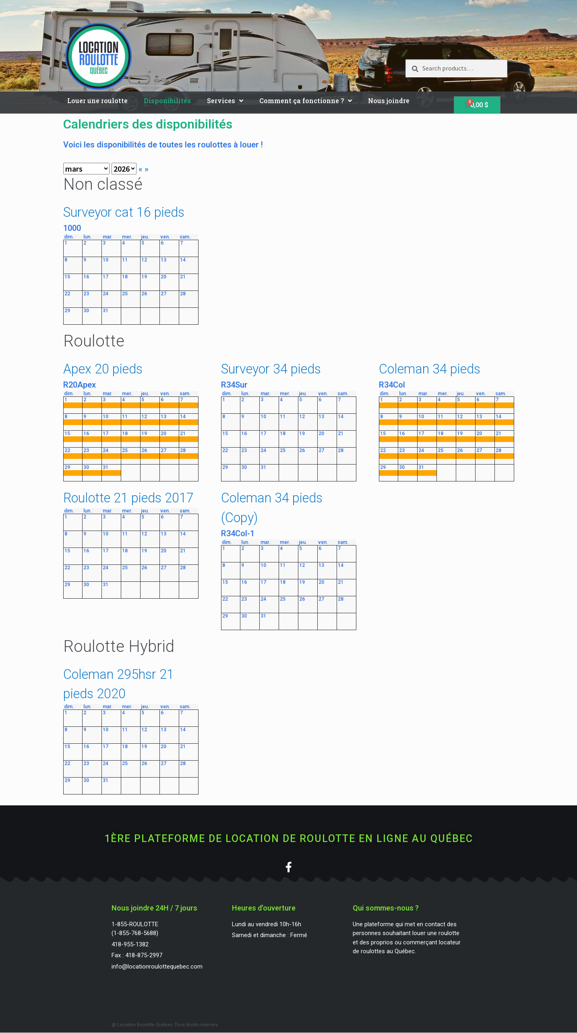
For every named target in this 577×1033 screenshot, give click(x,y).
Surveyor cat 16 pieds (123, 212)
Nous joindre (388, 100)
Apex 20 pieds (103, 369)
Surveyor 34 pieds (271, 369)
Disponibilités (167, 100)
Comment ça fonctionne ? (305, 100)
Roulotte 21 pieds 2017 (128, 498)
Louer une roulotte (97, 100)
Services (225, 100)
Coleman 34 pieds (429, 369)
